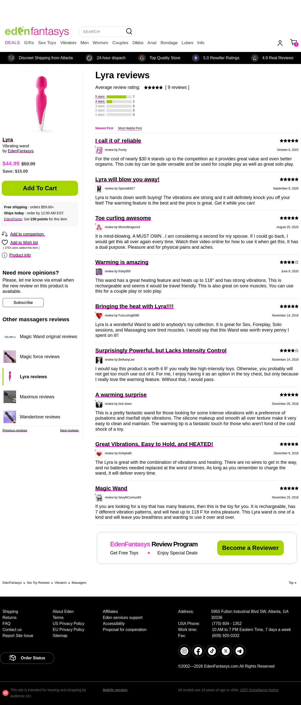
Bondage (169, 42)
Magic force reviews (40, 356)
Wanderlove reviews (40, 416)
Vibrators (68, 42)
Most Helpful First (129, 128)
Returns (10, 617)
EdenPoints (13, 219)
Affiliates (110, 611)
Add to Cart (40, 188)
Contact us (12, 629)
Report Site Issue (18, 635)
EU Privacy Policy (68, 629)
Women (100, 42)
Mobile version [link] (115, 690)
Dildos (137, 42)
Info (200, 42)
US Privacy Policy (68, 623)
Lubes (187, 42)
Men (85, 42)
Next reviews (69, 430)
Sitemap (60, 635)
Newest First (104, 128)
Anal (152, 42)
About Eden (63, 611)
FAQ (7, 623)
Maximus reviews (37, 396)
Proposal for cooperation (124, 629)
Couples (120, 42)
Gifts (29, 42)
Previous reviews (15, 430)
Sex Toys (47, 42)
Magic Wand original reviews (48, 336)
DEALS (12, 42)
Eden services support (122, 617)
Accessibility (114, 623)
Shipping (10, 611)
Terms (58, 617)
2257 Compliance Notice (259, 690)
